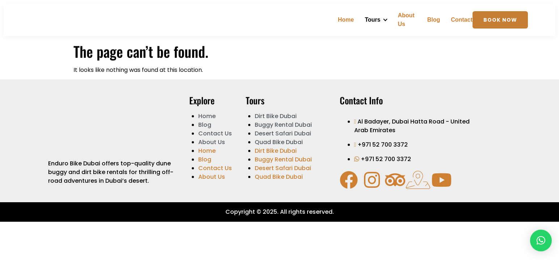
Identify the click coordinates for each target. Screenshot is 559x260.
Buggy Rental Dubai (283, 125)
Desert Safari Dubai (283, 133)
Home (346, 20)
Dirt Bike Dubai (276, 116)
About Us (406, 19)
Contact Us (215, 133)
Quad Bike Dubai (279, 142)
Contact (462, 20)
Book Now (500, 19)
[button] (541, 240)
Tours (372, 20)
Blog (433, 20)
